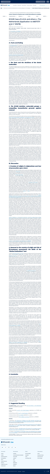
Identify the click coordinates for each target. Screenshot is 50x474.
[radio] (44, 471)
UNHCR (24, 190)
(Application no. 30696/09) (25, 342)
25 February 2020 (13, 45)
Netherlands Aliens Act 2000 (18, 253)
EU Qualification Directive (31, 270)
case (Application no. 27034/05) (20, 240)
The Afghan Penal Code (32, 182)
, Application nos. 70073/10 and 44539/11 (25, 117)
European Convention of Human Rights (16, 54)
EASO (29, 190)
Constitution (18, 171)
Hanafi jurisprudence (19, 174)
